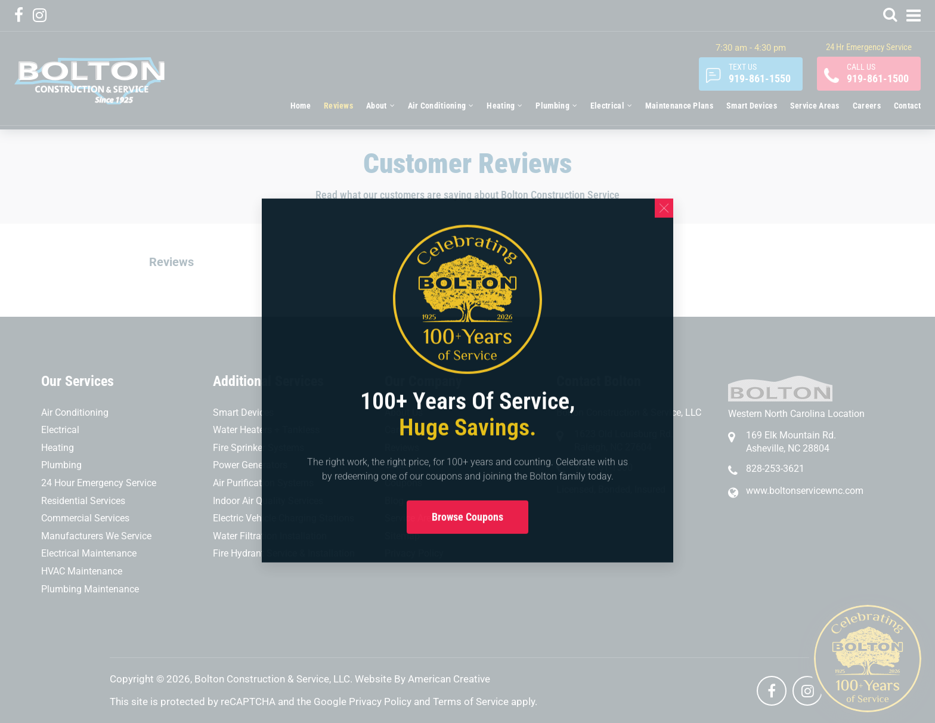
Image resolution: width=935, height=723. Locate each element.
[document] (467, 361)
